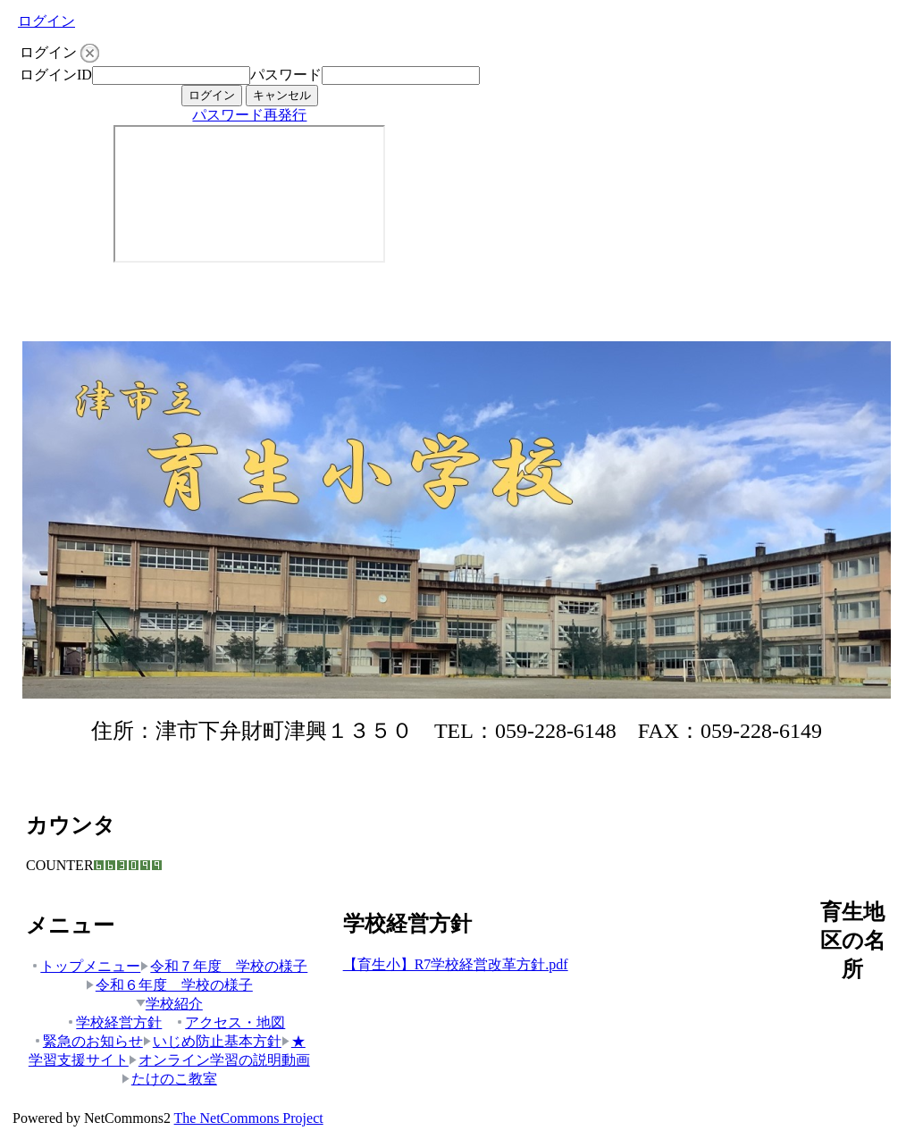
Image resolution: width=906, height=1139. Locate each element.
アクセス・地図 (230, 1022)
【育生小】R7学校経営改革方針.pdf (455, 964)
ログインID (56, 74)
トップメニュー (85, 966)
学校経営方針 (114, 1022)
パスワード (286, 74)
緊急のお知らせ (88, 1041)
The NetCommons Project (248, 1118)
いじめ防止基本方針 (212, 1041)
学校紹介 (169, 1003)
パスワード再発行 (249, 114)
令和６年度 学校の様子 (169, 984)
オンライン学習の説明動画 (219, 1060)
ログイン (46, 21)
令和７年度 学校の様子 (223, 966)
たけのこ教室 (169, 1078)
